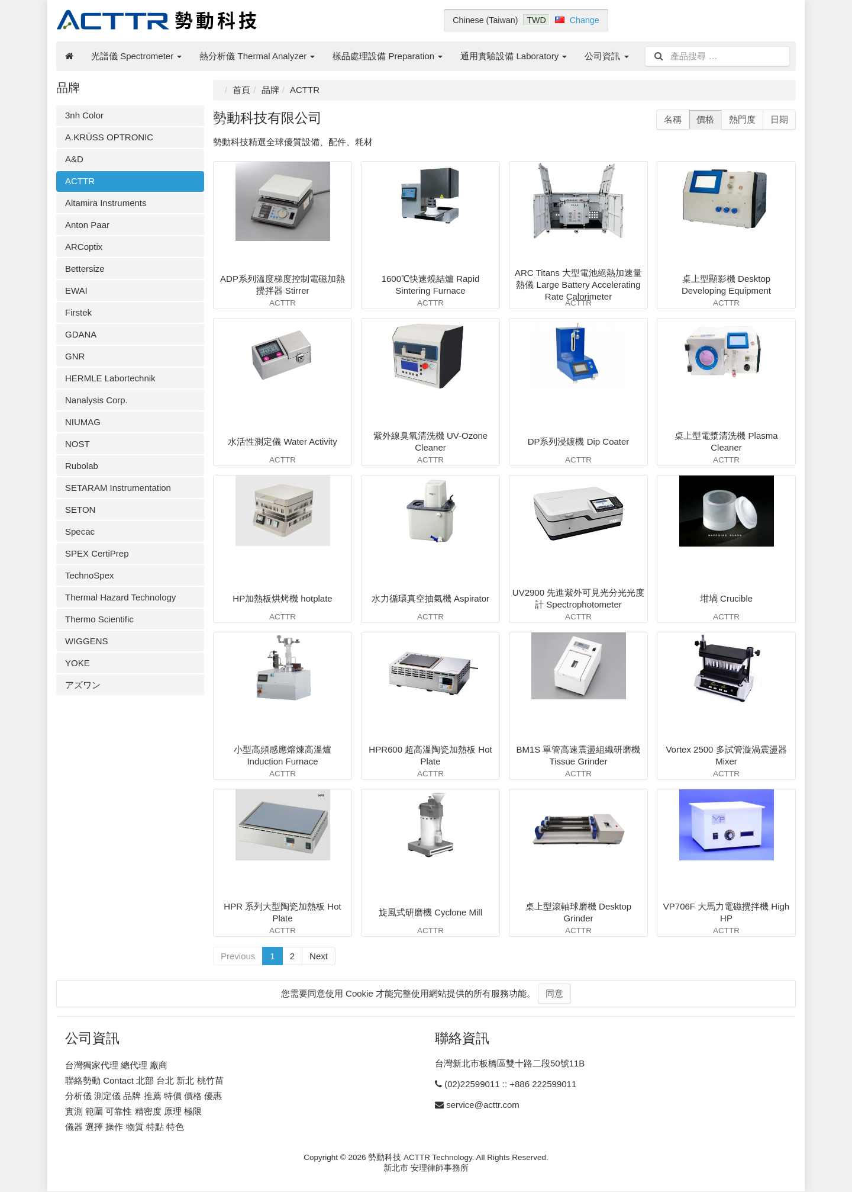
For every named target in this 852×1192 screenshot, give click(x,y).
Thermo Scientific (99, 619)
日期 (779, 119)
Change (584, 20)
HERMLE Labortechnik (110, 378)
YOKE (77, 663)
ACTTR (80, 181)
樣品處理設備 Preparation (388, 56)
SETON (80, 510)
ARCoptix (83, 247)
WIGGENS (86, 641)
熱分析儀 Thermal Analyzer (257, 56)
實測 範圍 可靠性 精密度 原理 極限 (133, 1111)
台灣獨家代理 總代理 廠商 (116, 1065)
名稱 (673, 119)
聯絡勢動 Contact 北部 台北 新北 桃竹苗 (144, 1080)
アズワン (83, 685)
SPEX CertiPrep (97, 553)
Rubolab (81, 466)
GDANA (80, 334)
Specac (80, 531)
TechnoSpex (89, 575)
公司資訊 (606, 56)
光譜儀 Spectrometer (136, 56)
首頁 (241, 90)
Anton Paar (87, 225)
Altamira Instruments (106, 203)
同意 (554, 993)
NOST (77, 444)
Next (318, 956)
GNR (75, 356)
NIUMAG (83, 422)
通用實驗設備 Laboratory (513, 56)
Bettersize (85, 269)
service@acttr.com (482, 1105)
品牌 (270, 90)
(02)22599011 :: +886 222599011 (510, 1084)
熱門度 (742, 119)
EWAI (76, 290)
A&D (74, 159)
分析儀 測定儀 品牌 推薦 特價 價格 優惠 (143, 1096)
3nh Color (84, 115)
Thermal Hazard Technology (120, 597)
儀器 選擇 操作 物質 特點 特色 (124, 1127)
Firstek (78, 312)
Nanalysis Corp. (96, 400)
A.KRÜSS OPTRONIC (109, 137)
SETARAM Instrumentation (118, 488)
